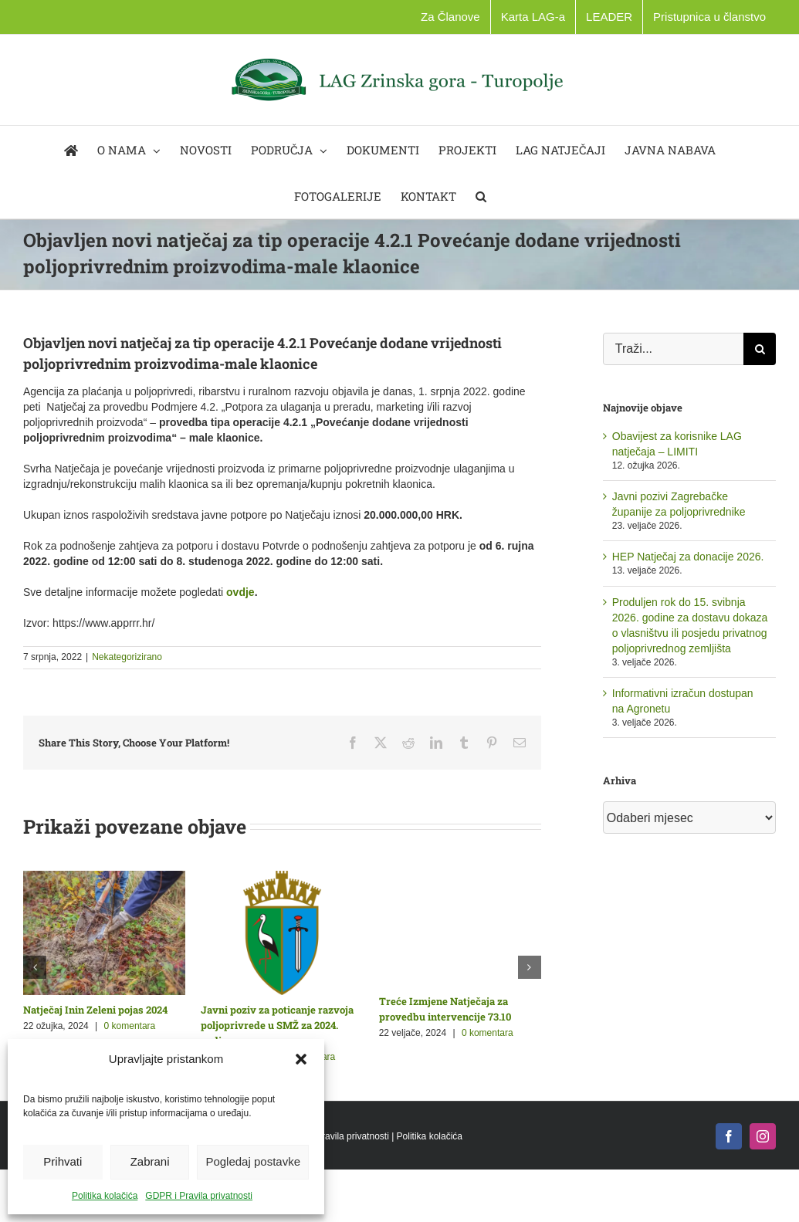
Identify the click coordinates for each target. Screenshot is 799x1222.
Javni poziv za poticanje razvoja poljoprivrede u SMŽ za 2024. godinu (277, 1025)
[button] (301, 1059)
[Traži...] (673, 349)
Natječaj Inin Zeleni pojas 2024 (95, 1010)
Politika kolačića (104, 1195)
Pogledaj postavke (252, 1161)
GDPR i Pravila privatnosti (198, 1195)
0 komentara (130, 1026)
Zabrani (150, 1161)
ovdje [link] (240, 592)
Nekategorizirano (127, 657)
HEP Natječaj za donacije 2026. (688, 556)
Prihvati (62, 1161)
